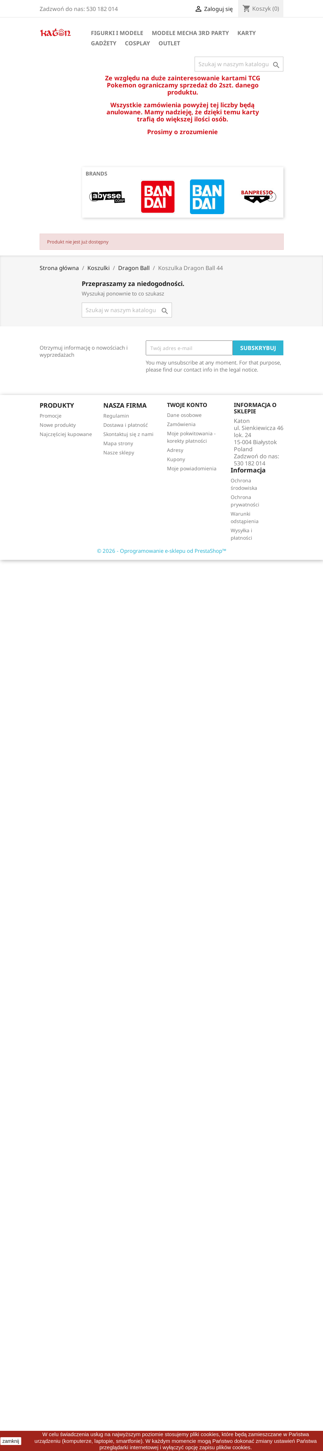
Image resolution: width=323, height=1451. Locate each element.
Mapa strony (118, 443)
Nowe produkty (58, 424)
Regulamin (116, 415)
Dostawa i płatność (125, 424)
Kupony (176, 459)
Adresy (175, 450)
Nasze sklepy (118, 452)
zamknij (10, 1441)
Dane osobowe (184, 415)
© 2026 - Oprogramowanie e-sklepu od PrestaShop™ (161, 550)
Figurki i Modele (117, 33)
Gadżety (103, 43)
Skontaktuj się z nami (128, 434)
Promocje (51, 415)
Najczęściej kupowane (66, 434)
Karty (246, 33)
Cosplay (137, 43)
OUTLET (169, 43)
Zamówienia (181, 424)
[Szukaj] (239, 64)
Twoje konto (187, 405)
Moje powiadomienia (192, 468)
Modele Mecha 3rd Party (190, 33)
